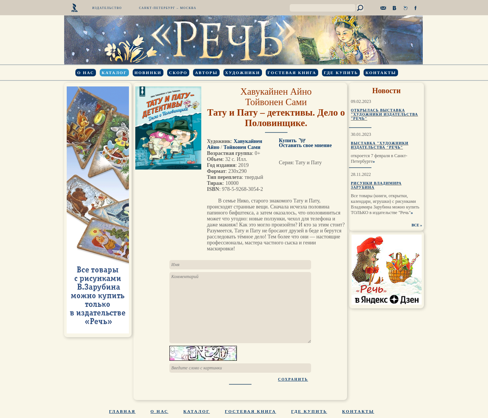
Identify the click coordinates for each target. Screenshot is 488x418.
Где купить (341, 72)
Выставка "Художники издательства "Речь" (380, 145)
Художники (242, 72)
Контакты (380, 72)
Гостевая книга (292, 72)
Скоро (178, 72)
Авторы (206, 72)
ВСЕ (415, 225)
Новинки (148, 72)
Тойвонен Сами (276, 102)
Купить (287, 140)
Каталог (114, 72)
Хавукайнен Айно (275, 91)
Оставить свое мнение (305, 145)
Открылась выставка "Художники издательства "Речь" (384, 114)
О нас (85, 72)
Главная (122, 411)
